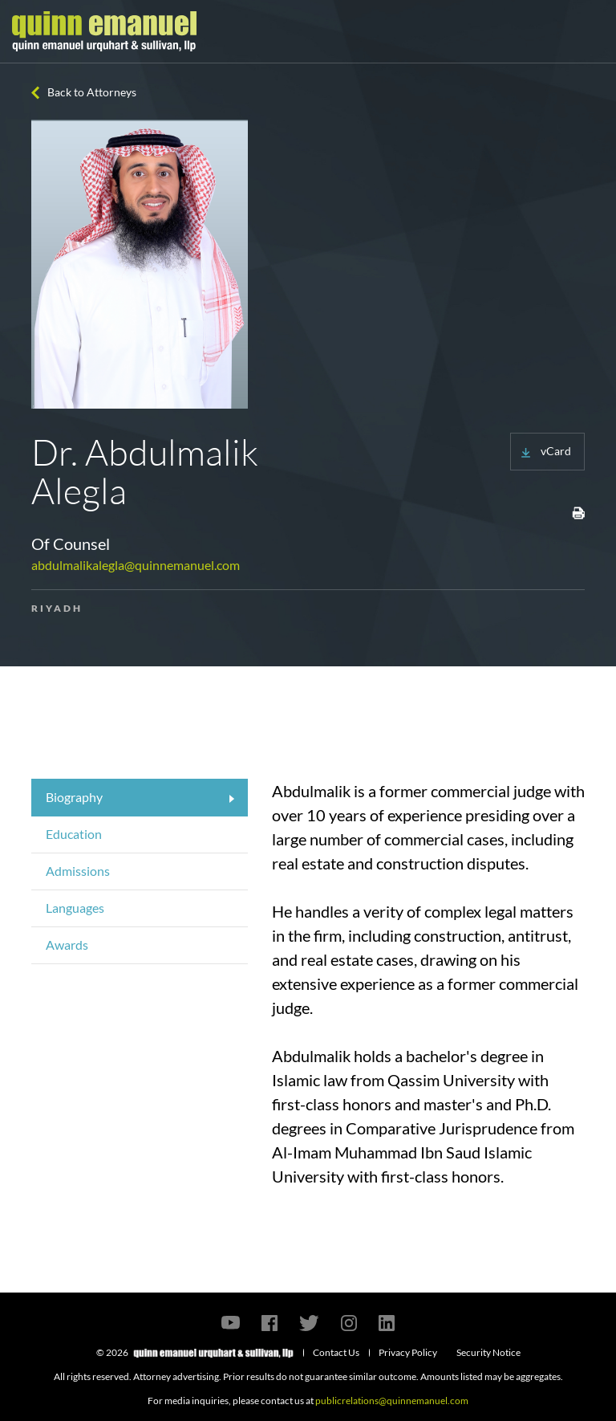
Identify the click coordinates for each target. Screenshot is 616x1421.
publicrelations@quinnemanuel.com (391, 1401)
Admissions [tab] (78, 870)
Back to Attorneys (91, 92)
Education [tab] (74, 833)
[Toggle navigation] (589, 31)
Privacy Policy (408, 1352)
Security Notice (488, 1352)
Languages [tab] (75, 907)
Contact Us (336, 1352)
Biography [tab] (74, 796)
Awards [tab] (67, 944)
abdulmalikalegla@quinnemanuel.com (135, 564)
